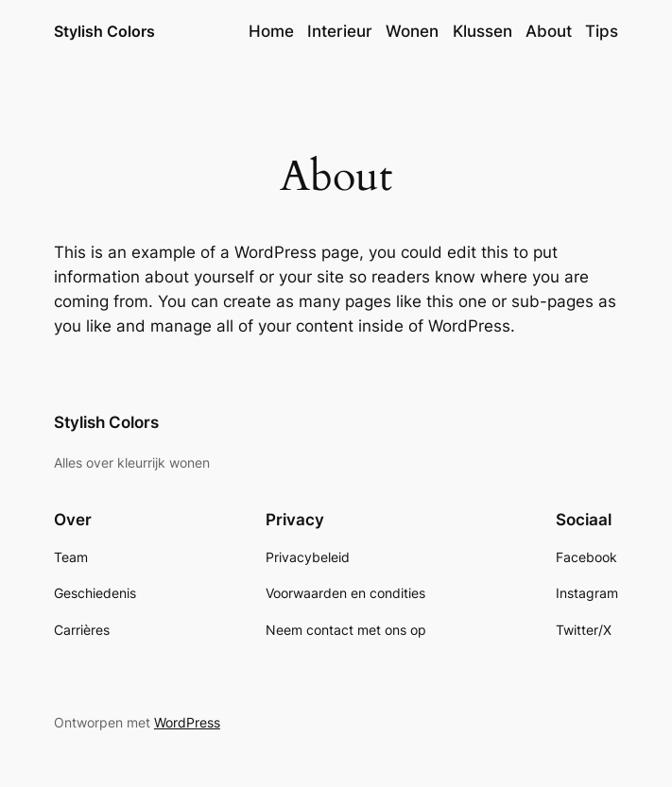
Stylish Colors (104, 31)
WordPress (187, 722)
